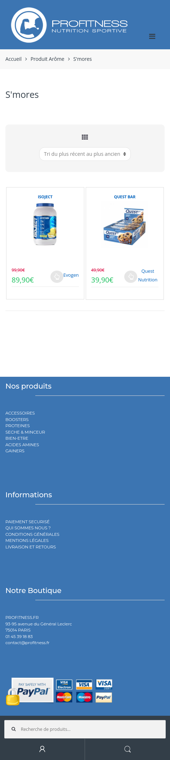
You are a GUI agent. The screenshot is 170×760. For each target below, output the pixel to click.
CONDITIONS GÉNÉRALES (32, 534)
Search (127, 749)
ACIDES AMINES (22, 444)
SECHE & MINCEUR (25, 432)
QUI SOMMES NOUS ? (28, 527)
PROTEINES (17, 425)
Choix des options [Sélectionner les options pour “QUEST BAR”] (130, 277)
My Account (42, 749)
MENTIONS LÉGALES (27, 540)
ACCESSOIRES (20, 413)
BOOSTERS (16, 419)
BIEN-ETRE (16, 438)
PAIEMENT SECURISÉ (27, 521)
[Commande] (85, 154)
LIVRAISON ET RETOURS (30, 546)
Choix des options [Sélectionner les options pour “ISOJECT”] (56, 277)
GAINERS (14, 450)
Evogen (71, 275)
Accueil (13, 58)
